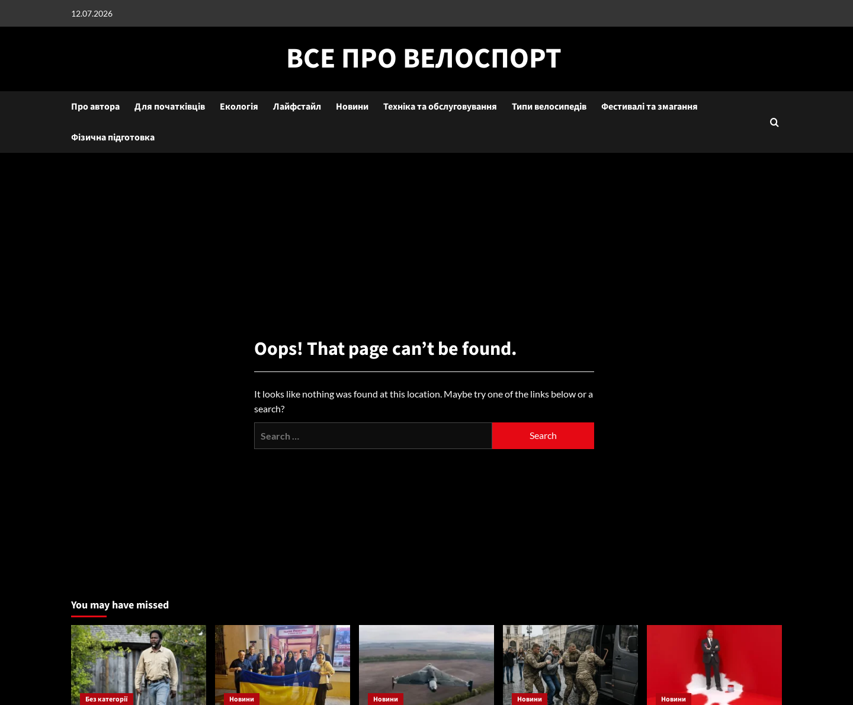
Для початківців (169, 106)
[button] (774, 122)
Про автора (95, 106)
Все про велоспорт (424, 59)
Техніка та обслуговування (440, 106)
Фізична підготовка (113, 137)
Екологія (239, 106)
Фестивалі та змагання (649, 106)
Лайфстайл (297, 106)
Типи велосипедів (549, 106)
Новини (352, 106)
